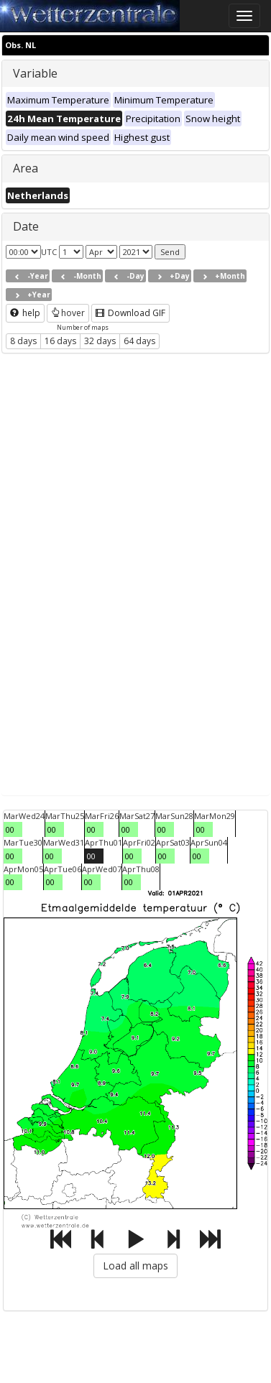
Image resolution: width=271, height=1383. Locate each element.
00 (10, 829)
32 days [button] (100, 341)
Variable (35, 73)
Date (26, 226)
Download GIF (130, 313)
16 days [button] (60, 341)
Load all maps (135, 1265)
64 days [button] (139, 341)
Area (25, 168)
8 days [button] (23, 341)
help (25, 313)
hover (68, 313)
